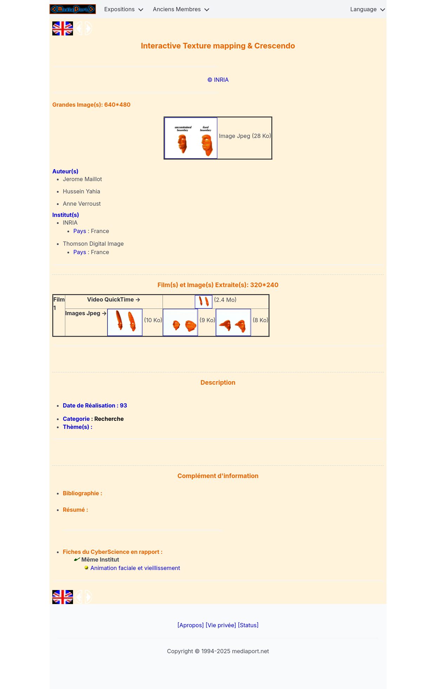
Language (363, 9)
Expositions (119, 9)
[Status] (248, 625)
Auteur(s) (65, 171)
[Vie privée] (221, 625)
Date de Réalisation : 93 (95, 405)
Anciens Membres (177, 9)
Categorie (77, 418)
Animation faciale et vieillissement (135, 567)
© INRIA (218, 79)
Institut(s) (65, 214)
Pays (80, 230)
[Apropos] (191, 625)
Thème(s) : (77, 426)
